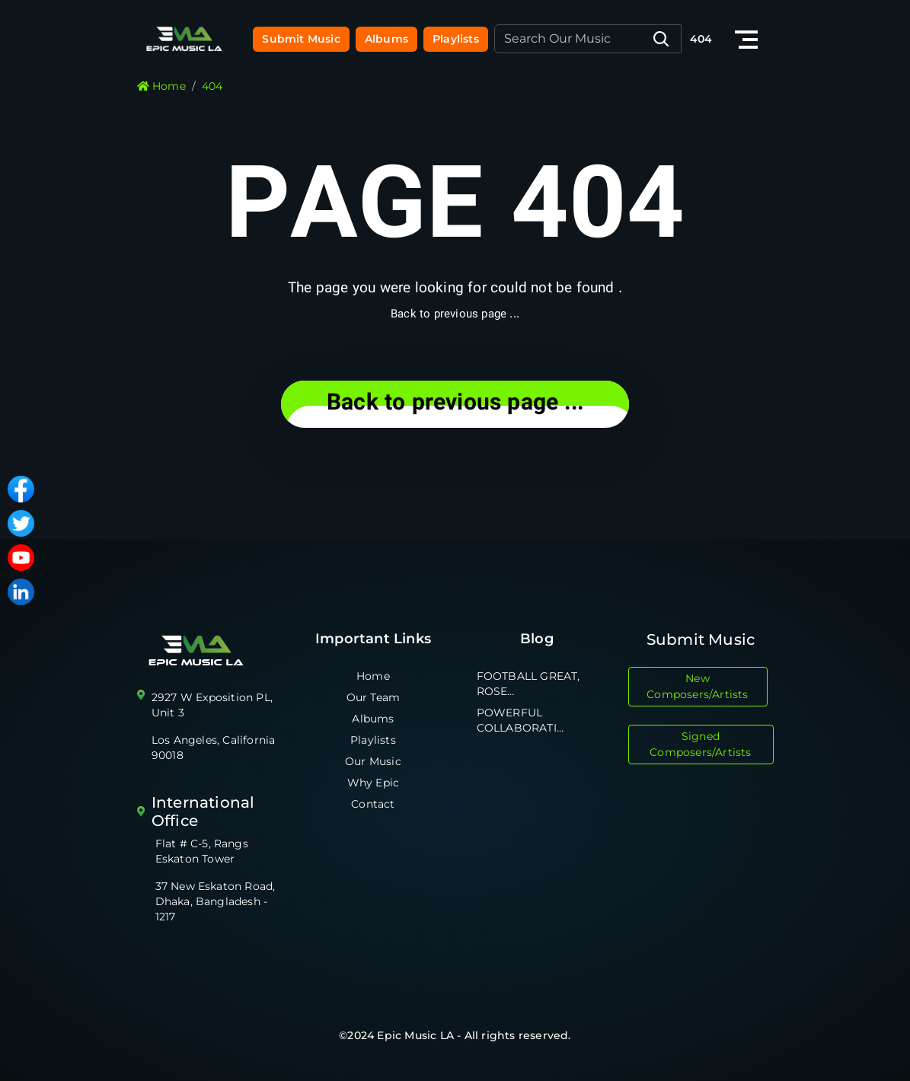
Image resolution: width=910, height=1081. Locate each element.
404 (701, 39)
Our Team (373, 697)
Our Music (373, 761)
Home (373, 676)
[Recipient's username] (588, 38)
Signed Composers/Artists (700, 744)
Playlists (456, 39)
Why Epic (373, 782)
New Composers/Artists (697, 686)
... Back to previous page (455, 403)
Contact (372, 804)
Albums (386, 39)
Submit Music (301, 39)
